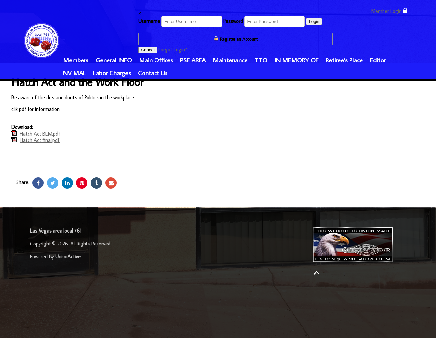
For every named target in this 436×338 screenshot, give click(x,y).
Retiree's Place (344, 60)
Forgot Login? (172, 49)
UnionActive (68, 256)
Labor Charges (112, 73)
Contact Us (152, 73)
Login (314, 21)
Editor (378, 60)
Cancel (148, 50)
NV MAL (74, 73)
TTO (261, 60)
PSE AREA (193, 60)
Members (75, 60)
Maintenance (230, 60)
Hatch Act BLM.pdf (40, 133)
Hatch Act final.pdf (40, 140)
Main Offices (156, 60)
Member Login (389, 10)
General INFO (114, 60)
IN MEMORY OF (296, 60)
